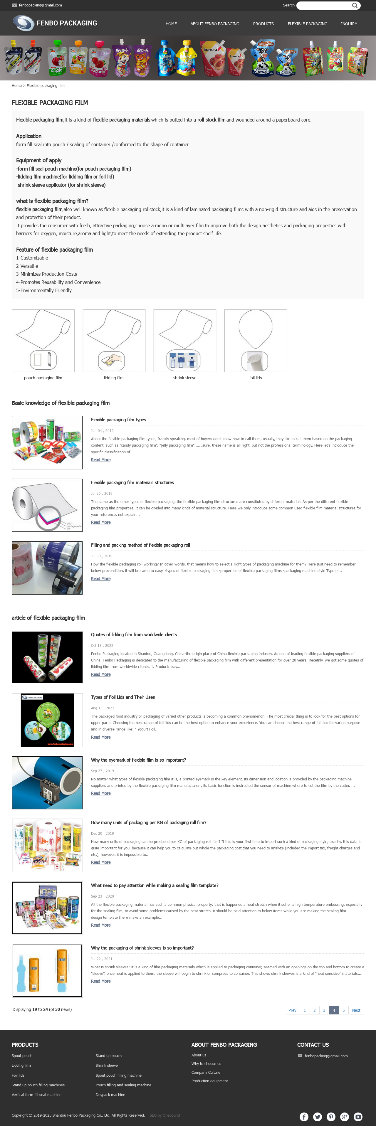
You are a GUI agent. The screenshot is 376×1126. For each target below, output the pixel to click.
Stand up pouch (109, 1055)
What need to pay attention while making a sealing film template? (154, 885)
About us (199, 1055)
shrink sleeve (184, 377)
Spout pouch (22, 1055)
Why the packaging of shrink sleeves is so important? (142, 947)
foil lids (255, 377)
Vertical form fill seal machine (36, 1094)
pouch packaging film (43, 377)
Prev (292, 1010)
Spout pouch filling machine (119, 1075)
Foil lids (18, 1075)
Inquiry (349, 23)
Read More (100, 459)
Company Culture (206, 1072)
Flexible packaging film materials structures (132, 482)
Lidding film (21, 1065)
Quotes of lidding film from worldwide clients (134, 634)
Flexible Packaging (307, 23)
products (263, 23)
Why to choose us (206, 1063)
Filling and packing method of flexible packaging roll (140, 545)
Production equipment (210, 1080)
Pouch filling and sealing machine (123, 1085)
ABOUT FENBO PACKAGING (215, 23)
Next (356, 1010)
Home (171, 23)
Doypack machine (110, 1094)
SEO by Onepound (165, 1115)
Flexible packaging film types (118, 419)
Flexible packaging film (46, 85)
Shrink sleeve (107, 1065)
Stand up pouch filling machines (38, 1085)
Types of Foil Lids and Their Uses (123, 697)
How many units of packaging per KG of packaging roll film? (148, 822)
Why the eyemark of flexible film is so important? (138, 760)
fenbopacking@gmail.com (40, 5)
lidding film (114, 377)
